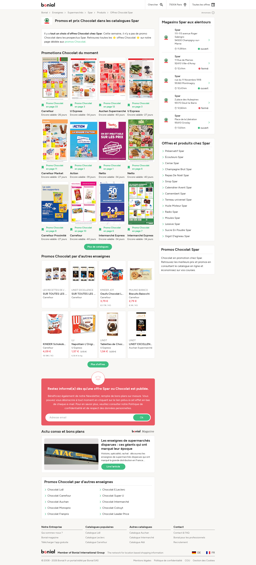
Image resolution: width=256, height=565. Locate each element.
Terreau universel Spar (177, 199)
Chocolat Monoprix (57, 507)
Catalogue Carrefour (96, 542)
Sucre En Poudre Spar (176, 230)
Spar (90, 12)
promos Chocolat (75, 41)
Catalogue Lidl (92, 532)
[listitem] (55, 87)
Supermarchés (75, 12)
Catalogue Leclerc (95, 537)
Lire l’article (113, 466)
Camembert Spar (174, 193)
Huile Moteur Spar (174, 205)
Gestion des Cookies (204, 560)
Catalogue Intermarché (141, 537)
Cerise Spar (170, 163)
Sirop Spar (169, 181)
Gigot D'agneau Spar (176, 236)
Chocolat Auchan (56, 501)
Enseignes (57, 12)
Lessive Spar (171, 224)
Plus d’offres (98, 364)
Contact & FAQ (181, 532)
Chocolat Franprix (56, 513)
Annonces (208, 12)
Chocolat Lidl (54, 489)
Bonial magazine (49, 537)
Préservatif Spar (173, 151)
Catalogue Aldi (137, 542)
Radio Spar (170, 211)
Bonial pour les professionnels (189, 537)
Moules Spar (171, 217)
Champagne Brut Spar (177, 169)
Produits (101, 12)
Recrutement (180, 542)
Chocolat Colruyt (111, 507)
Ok (141, 417)
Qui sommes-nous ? (52, 532)
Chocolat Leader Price (114, 513)
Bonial (44, 12)
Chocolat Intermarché (114, 501)
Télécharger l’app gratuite (54, 542)
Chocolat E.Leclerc (112, 489)
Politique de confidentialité (168, 560)
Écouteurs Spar (172, 157)
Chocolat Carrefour (57, 495)
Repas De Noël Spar (175, 175)
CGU (187, 560)
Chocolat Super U (111, 495)
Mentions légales (142, 560)
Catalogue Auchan (139, 532)
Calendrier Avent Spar (177, 187)
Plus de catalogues (97, 246)
